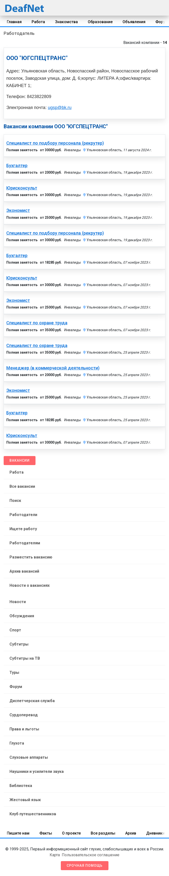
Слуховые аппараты (28, 757)
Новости (17, 601)
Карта (55, 855)
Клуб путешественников (32, 814)
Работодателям (24, 543)
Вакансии (19, 460)
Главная (14, 22)
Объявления (134, 22)
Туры (14, 672)
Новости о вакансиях (29, 585)
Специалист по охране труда (36, 322)
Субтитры (18, 644)
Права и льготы (24, 729)
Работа (38, 22)
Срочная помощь (85, 865)
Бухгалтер (16, 165)
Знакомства (66, 22)
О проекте (71, 833)
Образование (100, 22)
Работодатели (23, 514)
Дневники (155, 833)
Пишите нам (18, 833)
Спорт (15, 630)
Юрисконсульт (21, 188)
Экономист (18, 210)
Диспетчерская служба (32, 700)
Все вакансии (22, 486)
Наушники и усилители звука (36, 771)
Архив (130, 833)
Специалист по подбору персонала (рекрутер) (55, 143)
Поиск (15, 500)
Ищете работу (23, 529)
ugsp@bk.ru (59, 107)
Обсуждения (21, 616)
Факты (45, 833)
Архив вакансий (24, 571)
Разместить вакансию (30, 557)
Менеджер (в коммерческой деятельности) (52, 368)
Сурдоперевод (23, 715)
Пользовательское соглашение (90, 855)
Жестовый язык (25, 799)
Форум (15, 686)
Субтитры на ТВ (24, 658)
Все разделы (103, 833)
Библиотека (20, 785)
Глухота (16, 743)
